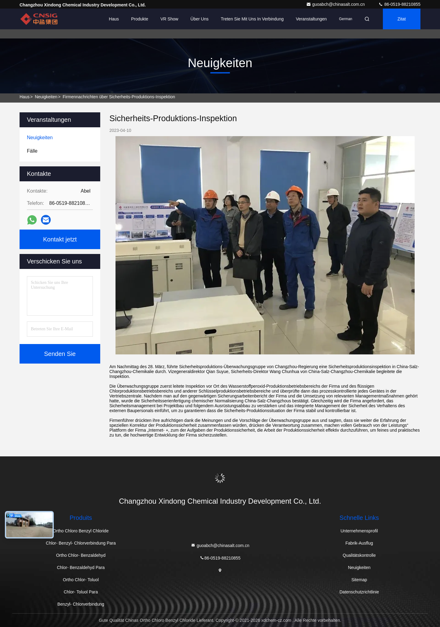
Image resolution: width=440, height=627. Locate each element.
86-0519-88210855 (399, 4)
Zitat (402, 18)
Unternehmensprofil (359, 530)
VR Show (169, 18)
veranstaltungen (311, 18)
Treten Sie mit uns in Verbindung (252, 18)
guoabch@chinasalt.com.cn (336, 4)
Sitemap (359, 579)
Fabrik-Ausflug (359, 543)
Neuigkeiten (46, 96)
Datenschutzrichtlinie (359, 591)
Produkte (139, 18)
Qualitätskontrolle (359, 555)
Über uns (199, 18)
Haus (114, 18)
